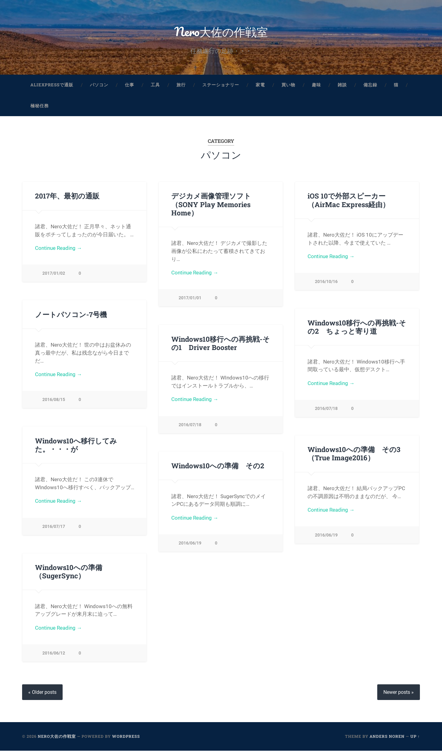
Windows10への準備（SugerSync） (68, 575)
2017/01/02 (53, 276)
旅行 (181, 88)
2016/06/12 (53, 656)
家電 (260, 88)
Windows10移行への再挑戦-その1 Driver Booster (220, 346)
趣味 (316, 88)
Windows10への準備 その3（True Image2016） (354, 457)
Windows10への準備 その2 (217, 469)
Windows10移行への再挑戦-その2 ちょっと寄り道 (357, 330)
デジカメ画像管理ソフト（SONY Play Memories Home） (211, 207)
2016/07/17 (53, 530)
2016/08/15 (53, 403)
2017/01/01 (190, 301)
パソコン (99, 88)
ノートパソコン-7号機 (71, 317)
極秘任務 (39, 109)
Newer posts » (398, 696)
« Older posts (42, 696)
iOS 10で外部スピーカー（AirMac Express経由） (348, 203)
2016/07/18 (326, 411)
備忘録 (370, 88)
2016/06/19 (326, 538)
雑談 (342, 88)
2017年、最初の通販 (67, 199)
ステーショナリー (220, 88)
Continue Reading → (58, 251)
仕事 (129, 88)
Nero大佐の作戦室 (221, 32)
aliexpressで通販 (51, 88)
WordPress (126, 740)
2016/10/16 (326, 284)
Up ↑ (415, 740)
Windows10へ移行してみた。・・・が (76, 448)
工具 (155, 88)
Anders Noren (387, 740)
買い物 (288, 88)
